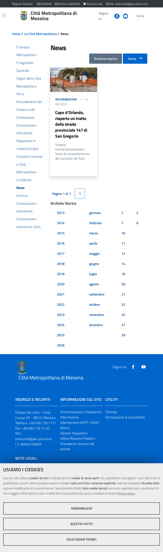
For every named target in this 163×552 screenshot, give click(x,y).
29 (123, 335)
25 (123, 315)
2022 (61, 304)
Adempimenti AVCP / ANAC (79, 422)
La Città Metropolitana (40, 33)
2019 (61, 274)
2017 (61, 253)
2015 (61, 233)
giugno (94, 264)
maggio (94, 253)
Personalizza (81, 508)
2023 (61, 315)
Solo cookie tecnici (81, 539)
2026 (61, 345)
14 (123, 264)
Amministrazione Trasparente (80, 412)
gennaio (95, 213)
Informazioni (66, 99)
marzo (93, 233)
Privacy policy (126, 493)
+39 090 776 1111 (42, 423)
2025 (61, 335)
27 (123, 325)
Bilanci (65, 428)
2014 (61, 223)
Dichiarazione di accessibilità (125, 417)
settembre (96, 294)
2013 (61, 213)
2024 (61, 325)
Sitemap (111, 412)
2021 (61, 294)
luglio (93, 274)
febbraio (95, 223)
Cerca (132, 58)
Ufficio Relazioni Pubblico (77, 438)
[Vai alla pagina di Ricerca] (148, 15)
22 (123, 304)
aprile (93, 243)
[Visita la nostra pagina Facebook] (115, 15)
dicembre (96, 325)
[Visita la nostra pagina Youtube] (123, 15)
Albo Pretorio (69, 417)
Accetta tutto (81, 523)
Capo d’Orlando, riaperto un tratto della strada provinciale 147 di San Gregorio (71, 124)
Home (16, 33)
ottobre (94, 304)
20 (123, 284)
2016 (61, 243)
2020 (61, 284)
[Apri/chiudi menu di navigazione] (3, 15)
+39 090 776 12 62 (35, 428)
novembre (96, 315)
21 (123, 294)
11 (123, 243)
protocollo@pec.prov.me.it (33, 439)
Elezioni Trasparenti (73, 433)
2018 (61, 264)
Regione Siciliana (22, 3)
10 (123, 233)
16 (123, 274)
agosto (94, 284)
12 (123, 253)
